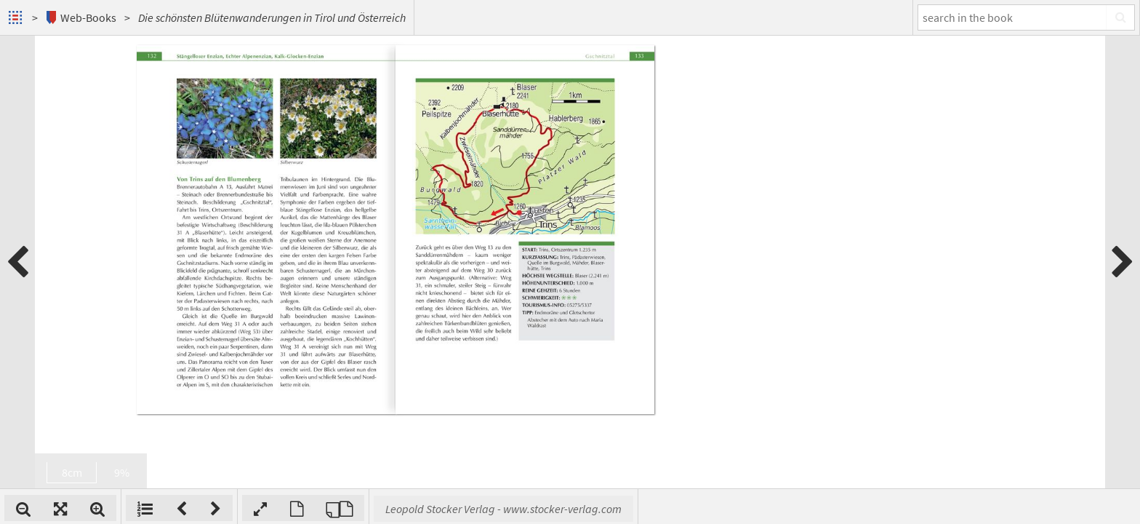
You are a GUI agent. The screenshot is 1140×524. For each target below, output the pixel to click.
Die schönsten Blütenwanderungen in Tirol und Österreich (272, 17)
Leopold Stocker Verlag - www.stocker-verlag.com (694, 508)
